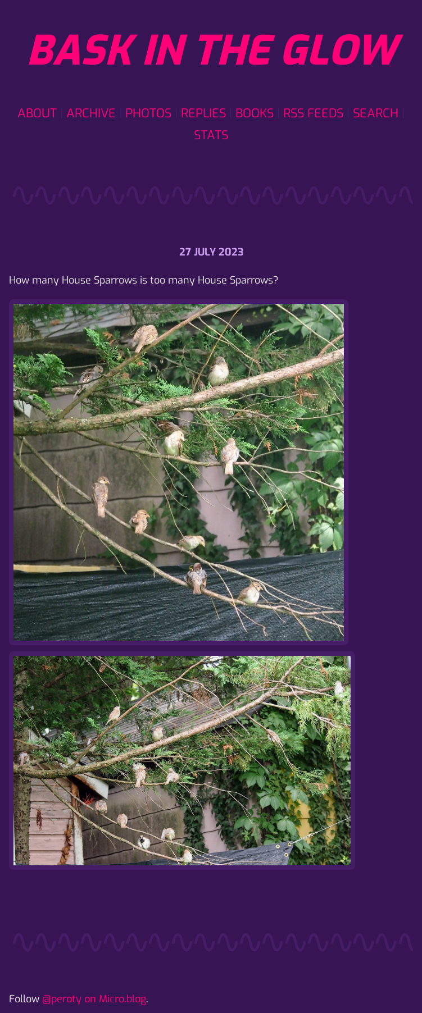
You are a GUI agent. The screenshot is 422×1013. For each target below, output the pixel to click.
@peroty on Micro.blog (94, 999)
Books (254, 113)
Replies (203, 113)
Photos (148, 113)
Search (375, 113)
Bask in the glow (211, 51)
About (37, 113)
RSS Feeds (313, 113)
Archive (91, 113)
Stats (211, 135)
